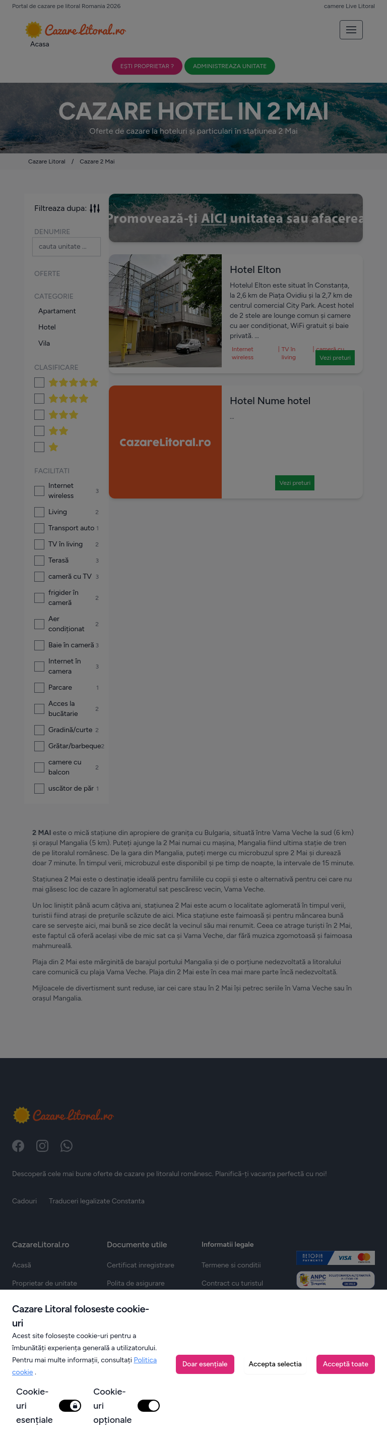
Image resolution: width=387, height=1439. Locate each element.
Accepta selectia (275, 1364)
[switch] (70, 1406)
